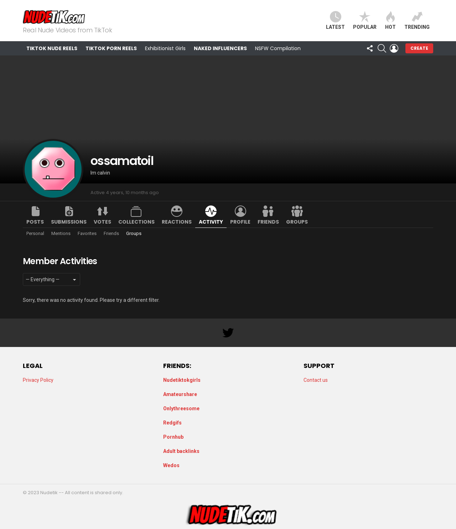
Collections (136, 221)
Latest (335, 20)
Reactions (177, 221)
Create (419, 48)
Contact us (316, 380)
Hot (390, 20)
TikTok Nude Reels (51, 48)
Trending (417, 20)
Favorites (87, 233)
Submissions (69, 221)
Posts (35, 221)
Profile (240, 221)
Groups (297, 221)
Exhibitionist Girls (165, 48)
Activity (211, 221)
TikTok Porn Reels (111, 48)
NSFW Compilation (278, 48)
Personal (35, 233)
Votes (102, 221)
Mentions (61, 233)
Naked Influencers (220, 48)
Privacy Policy (38, 380)
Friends (268, 221)
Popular (365, 20)
